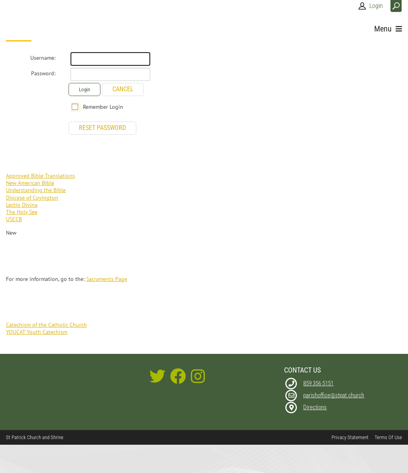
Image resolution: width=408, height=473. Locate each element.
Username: (42, 57)
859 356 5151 (318, 383)
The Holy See (21, 212)
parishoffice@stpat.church (333, 395)
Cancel (122, 89)
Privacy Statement (350, 437)
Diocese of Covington (32, 197)
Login (376, 6)
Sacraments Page (106, 279)
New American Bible (30, 182)
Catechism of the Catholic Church (46, 324)
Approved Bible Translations (40, 175)
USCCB (14, 219)
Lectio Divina (21, 204)
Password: (43, 73)
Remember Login (103, 106)
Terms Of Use (388, 437)
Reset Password (102, 127)
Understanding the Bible (36, 190)
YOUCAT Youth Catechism (36, 332)
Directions (315, 407)
